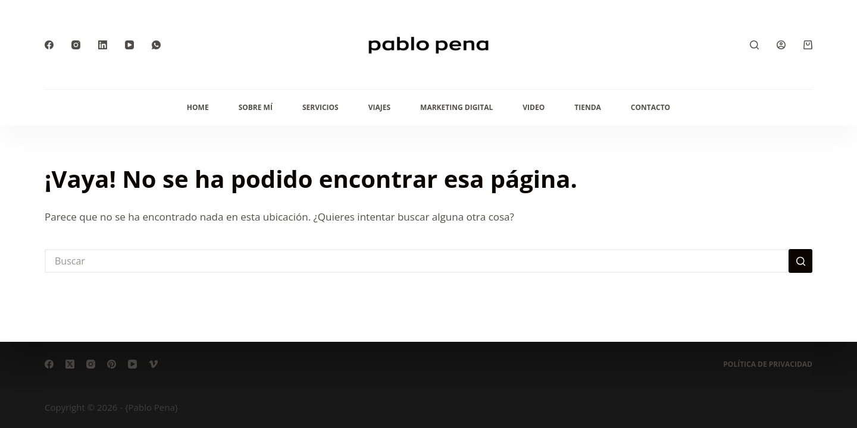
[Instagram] (75, 44)
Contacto (650, 107)
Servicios (320, 107)
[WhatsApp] (156, 44)
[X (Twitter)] (69, 364)
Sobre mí (256, 107)
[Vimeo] (153, 364)
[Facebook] (49, 44)
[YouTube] (129, 44)
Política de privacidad (767, 364)
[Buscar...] (417, 261)
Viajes (379, 107)
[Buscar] (754, 44)
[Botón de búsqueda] (800, 261)
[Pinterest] (111, 364)
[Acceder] (781, 44)
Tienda (587, 107)
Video (534, 107)
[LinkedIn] (102, 44)
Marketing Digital (456, 107)
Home (198, 107)
